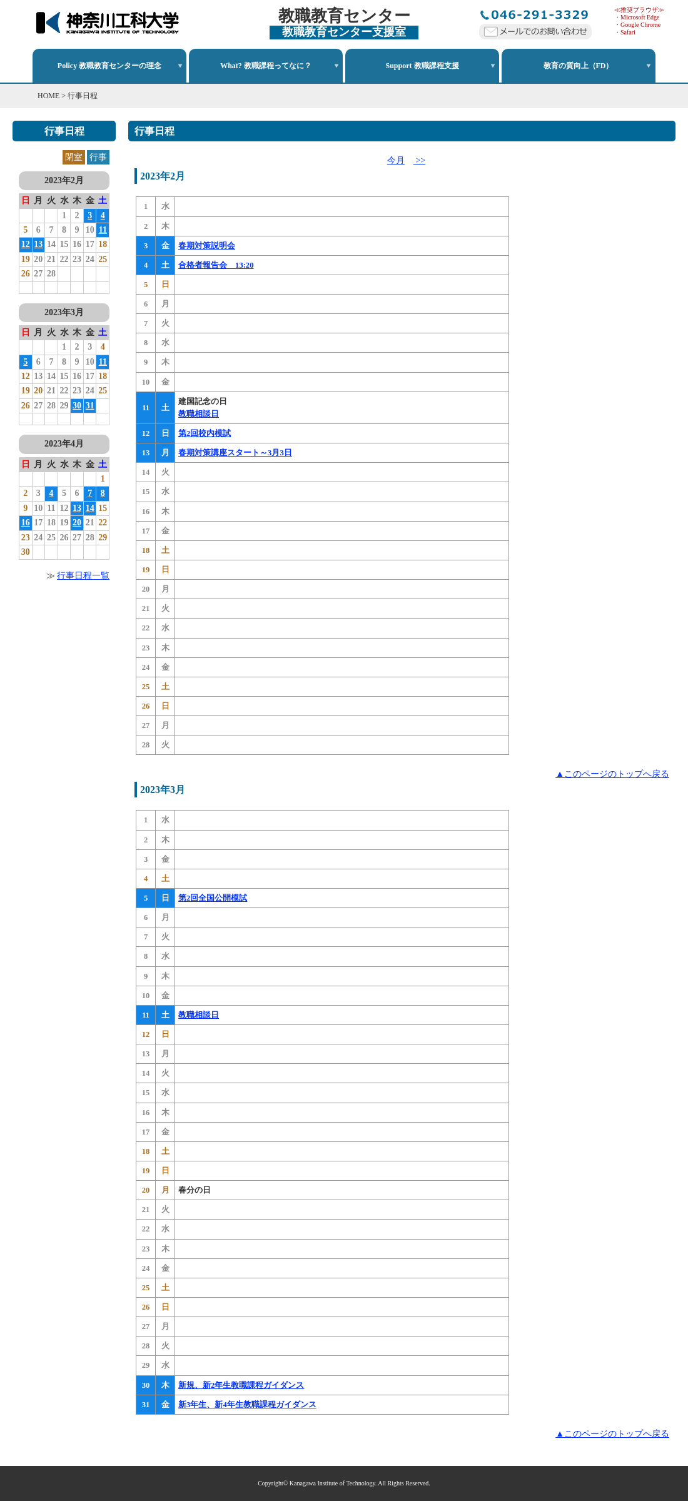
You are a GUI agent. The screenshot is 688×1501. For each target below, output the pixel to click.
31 (90, 405)
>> (419, 160)
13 (38, 244)
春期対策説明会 (206, 245)
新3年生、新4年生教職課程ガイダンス (247, 1404)
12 (25, 244)
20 (77, 522)
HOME (48, 95)
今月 (396, 160)
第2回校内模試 (204, 433)
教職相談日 (198, 414)
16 (25, 522)
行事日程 (83, 95)
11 (103, 230)
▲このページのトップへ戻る (612, 774)
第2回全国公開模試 (212, 898)
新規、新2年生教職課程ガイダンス (241, 1385)
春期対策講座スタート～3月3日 (235, 452)
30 (77, 405)
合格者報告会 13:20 (215, 265)
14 (90, 508)
